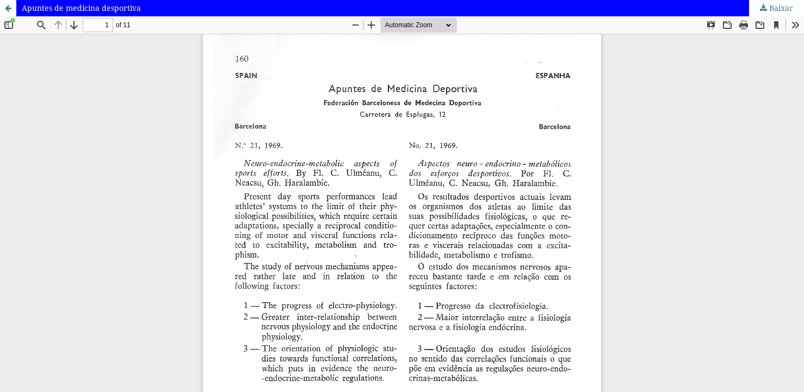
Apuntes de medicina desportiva (81, 8)
